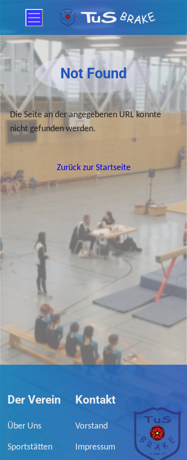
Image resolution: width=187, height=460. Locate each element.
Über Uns (24, 425)
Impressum (95, 446)
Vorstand (91, 425)
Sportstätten (29, 446)
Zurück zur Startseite (94, 167)
